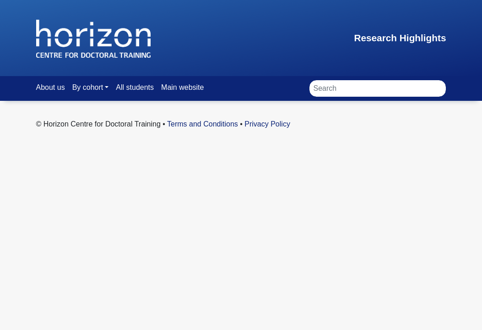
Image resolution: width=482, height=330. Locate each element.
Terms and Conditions (202, 124)
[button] (91, 87)
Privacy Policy (267, 124)
